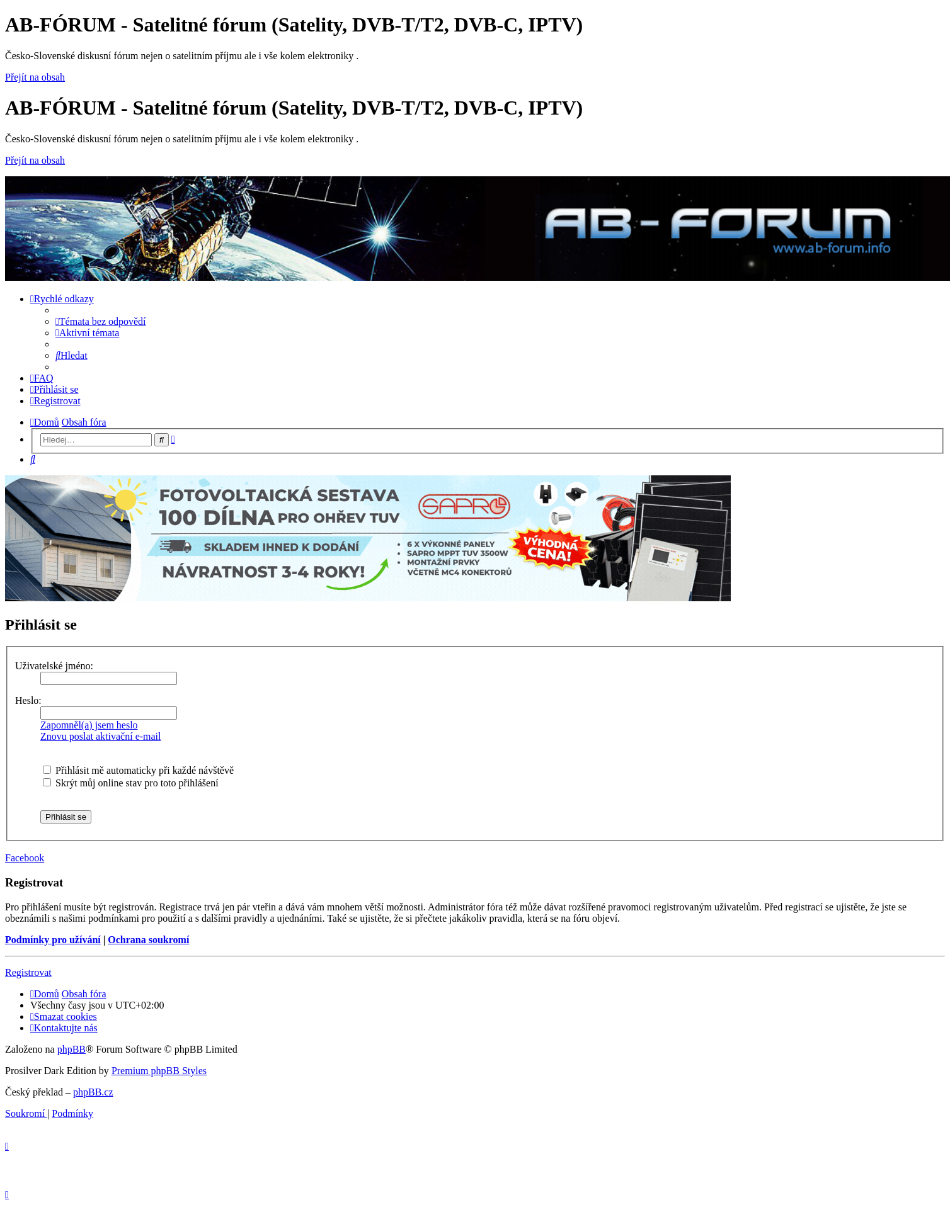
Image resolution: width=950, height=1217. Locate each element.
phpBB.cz (93, 1092)
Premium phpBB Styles (159, 1070)
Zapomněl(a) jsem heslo (89, 725)
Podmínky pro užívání (53, 939)
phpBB (71, 1049)
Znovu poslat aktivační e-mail (100, 736)
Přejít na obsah (35, 77)
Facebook (24, 857)
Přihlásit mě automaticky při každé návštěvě (138, 770)
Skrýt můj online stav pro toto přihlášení (131, 783)
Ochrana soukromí (148, 939)
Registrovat (28, 972)
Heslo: (28, 700)
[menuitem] (100, 321)
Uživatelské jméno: (54, 665)
